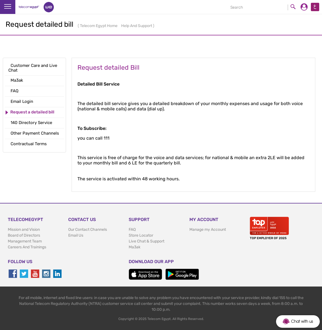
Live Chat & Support (146, 241)
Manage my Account (207, 229)
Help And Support (137, 25)
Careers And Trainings (27, 247)
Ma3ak (134, 247)
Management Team (25, 241)
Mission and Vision (24, 229)
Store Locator (141, 235)
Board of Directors (24, 235)
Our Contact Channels (87, 229)
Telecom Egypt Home (99, 25)
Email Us (75, 235)
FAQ (132, 229)
